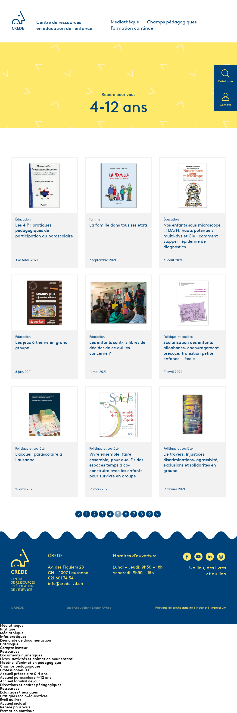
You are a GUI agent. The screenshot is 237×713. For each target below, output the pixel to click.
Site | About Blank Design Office (88, 607)
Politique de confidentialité (174, 607)
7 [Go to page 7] (134, 514)
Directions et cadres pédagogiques (30, 685)
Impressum (218, 607)
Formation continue (132, 28)
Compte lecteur (14, 648)
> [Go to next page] (157, 514)
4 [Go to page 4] (110, 514)
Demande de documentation (25, 640)
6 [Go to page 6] (126, 514)
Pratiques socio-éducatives (23, 696)
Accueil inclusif (13, 703)
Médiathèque (125, 22)
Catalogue (9, 644)
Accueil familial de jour (20, 681)
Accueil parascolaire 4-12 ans (25, 677)
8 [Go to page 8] (141, 514)
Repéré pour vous (15, 707)
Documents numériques (21, 655)
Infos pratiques (13, 636)
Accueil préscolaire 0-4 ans (23, 673)
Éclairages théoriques (19, 692)
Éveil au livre (11, 699)
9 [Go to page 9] (149, 514)
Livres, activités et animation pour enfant (36, 659)
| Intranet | (201, 607)
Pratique (7, 629)
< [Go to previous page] (79, 514)
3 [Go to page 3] (102, 514)
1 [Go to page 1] (86, 514)
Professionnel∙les (14, 670)
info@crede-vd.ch (65, 583)
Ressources (9, 651)
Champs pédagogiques (172, 22)
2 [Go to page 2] (94, 514)
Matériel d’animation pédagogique (30, 662)
